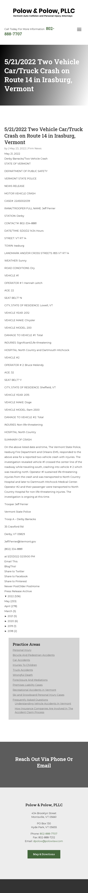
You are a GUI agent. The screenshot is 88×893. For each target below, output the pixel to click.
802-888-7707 (48, 833)
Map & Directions (44, 854)
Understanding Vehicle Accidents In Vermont (43, 703)
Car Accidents (21, 660)
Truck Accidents (23, 670)
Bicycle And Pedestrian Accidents (34, 655)
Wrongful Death (23, 675)
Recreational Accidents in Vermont (34, 689)
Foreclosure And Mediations (30, 680)
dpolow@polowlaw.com (48, 841)
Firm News (35, 148)
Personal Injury (22, 650)
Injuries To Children (25, 665)
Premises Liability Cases (28, 684)
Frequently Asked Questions (30, 699)
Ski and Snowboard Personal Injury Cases (38, 694)
